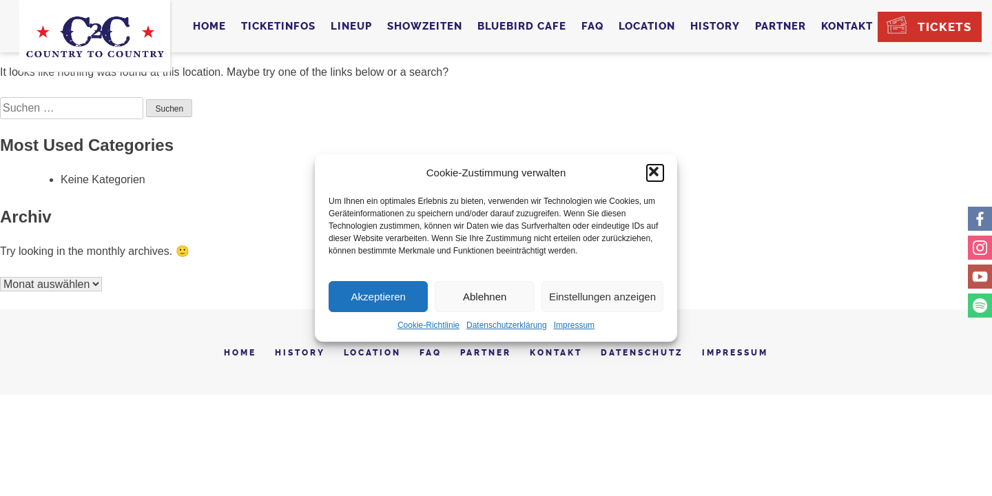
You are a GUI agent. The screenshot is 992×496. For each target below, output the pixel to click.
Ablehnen (484, 296)
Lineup (351, 26)
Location (647, 26)
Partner (780, 26)
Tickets (944, 27)
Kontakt (847, 26)
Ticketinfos (278, 26)
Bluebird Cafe (521, 26)
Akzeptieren (378, 296)
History (715, 26)
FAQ (592, 26)
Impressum (574, 325)
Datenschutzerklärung (506, 325)
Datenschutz (642, 353)
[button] (655, 173)
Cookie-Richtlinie (428, 325)
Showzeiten (424, 26)
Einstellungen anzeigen (602, 296)
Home (209, 26)
